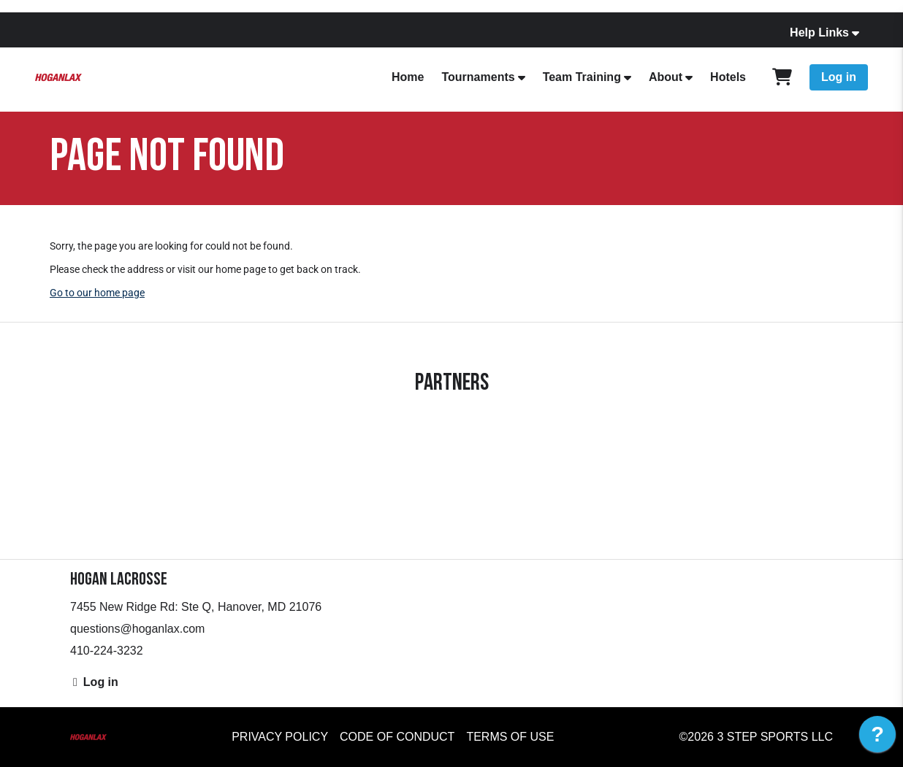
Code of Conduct (397, 737)
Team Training (582, 77)
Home (408, 77)
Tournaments (477, 77)
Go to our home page (97, 292)
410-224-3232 (106, 650)
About (665, 77)
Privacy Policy (280, 737)
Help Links (819, 32)
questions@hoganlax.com (137, 629)
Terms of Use (510, 737)
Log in (838, 77)
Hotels (728, 77)
